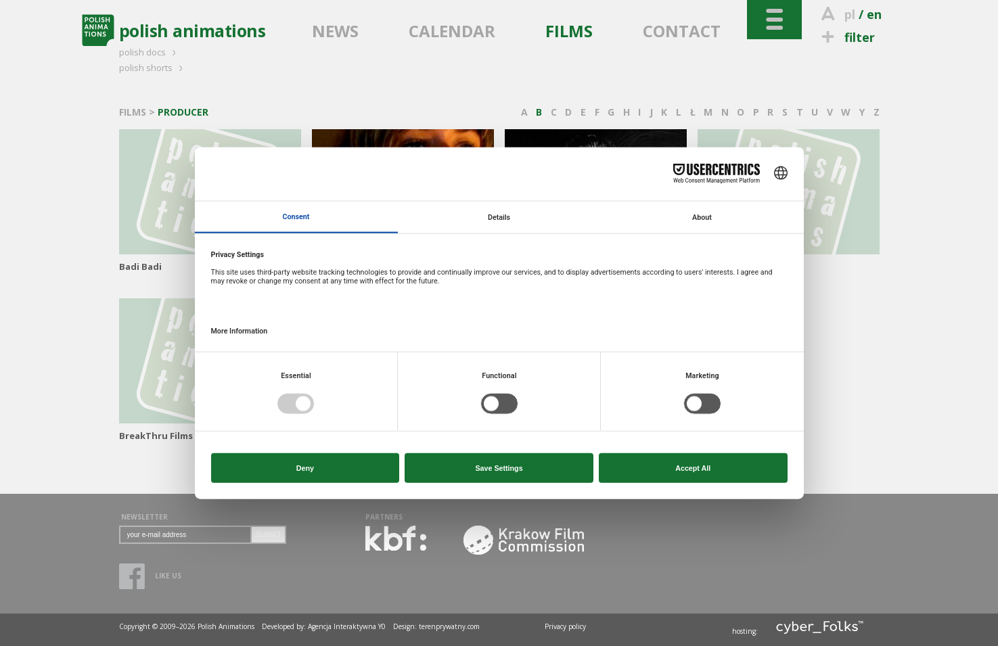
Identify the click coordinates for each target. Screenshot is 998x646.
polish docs (149, 52)
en (874, 14)
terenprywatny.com (449, 626)
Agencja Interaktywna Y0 (347, 626)
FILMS (569, 31)
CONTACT (682, 31)
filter (846, 37)
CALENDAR (452, 31)
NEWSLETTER (144, 517)
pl (849, 14)
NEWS (335, 31)
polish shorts (153, 68)
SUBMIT (268, 534)
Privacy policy (565, 626)
